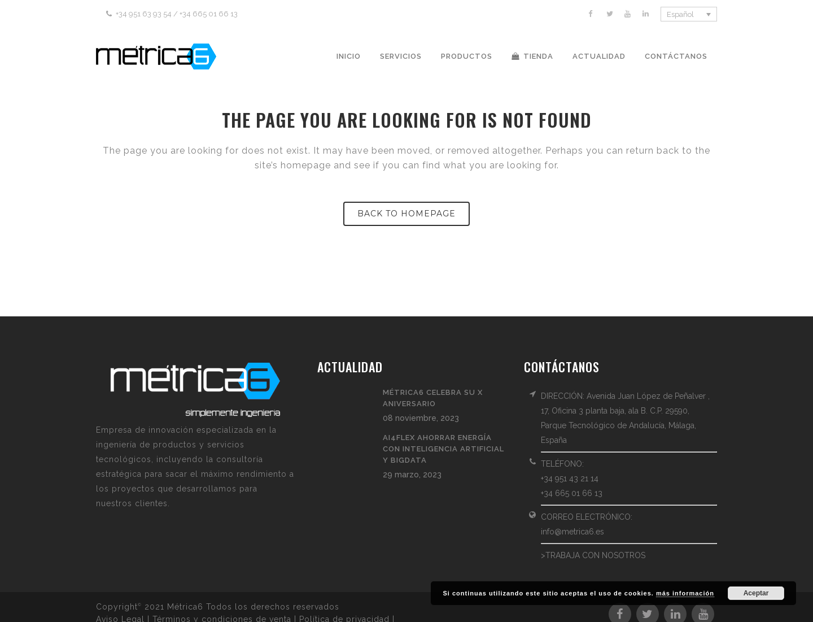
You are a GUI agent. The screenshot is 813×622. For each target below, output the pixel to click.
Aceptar (756, 593)
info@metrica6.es (572, 531)
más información (685, 593)
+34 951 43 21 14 (569, 478)
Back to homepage (406, 213)
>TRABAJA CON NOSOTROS (593, 555)
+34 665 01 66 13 (571, 493)
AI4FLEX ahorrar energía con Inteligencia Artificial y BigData (443, 448)
